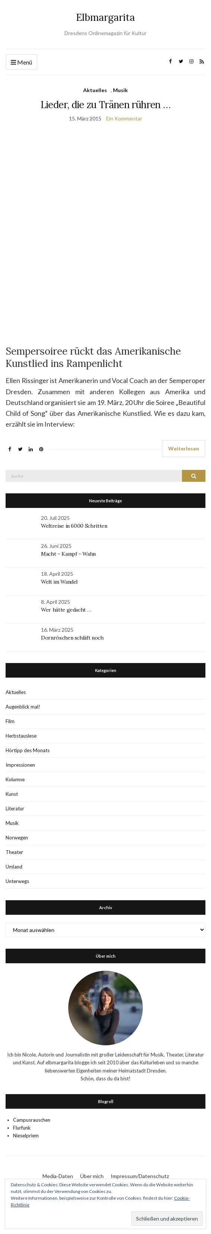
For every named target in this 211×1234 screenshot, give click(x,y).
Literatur (15, 808)
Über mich (92, 1176)
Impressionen (20, 765)
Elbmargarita (105, 17)
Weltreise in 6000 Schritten (74, 525)
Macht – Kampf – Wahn (68, 553)
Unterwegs (17, 881)
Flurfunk (22, 1128)
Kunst (12, 794)
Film (10, 721)
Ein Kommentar (124, 118)
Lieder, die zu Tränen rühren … (106, 104)
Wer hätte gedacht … (66, 609)
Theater (14, 852)
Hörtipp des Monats (28, 750)
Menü (21, 62)
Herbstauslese (21, 736)
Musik (120, 90)
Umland (14, 867)
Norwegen (17, 838)
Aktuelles (95, 90)
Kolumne (15, 779)
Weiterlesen (183, 448)
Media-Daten (57, 1176)
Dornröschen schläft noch (72, 637)
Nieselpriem (26, 1136)
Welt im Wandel (60, 581)
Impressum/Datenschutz (140, 1176)
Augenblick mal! (23, 707)
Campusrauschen (31, 1120)
